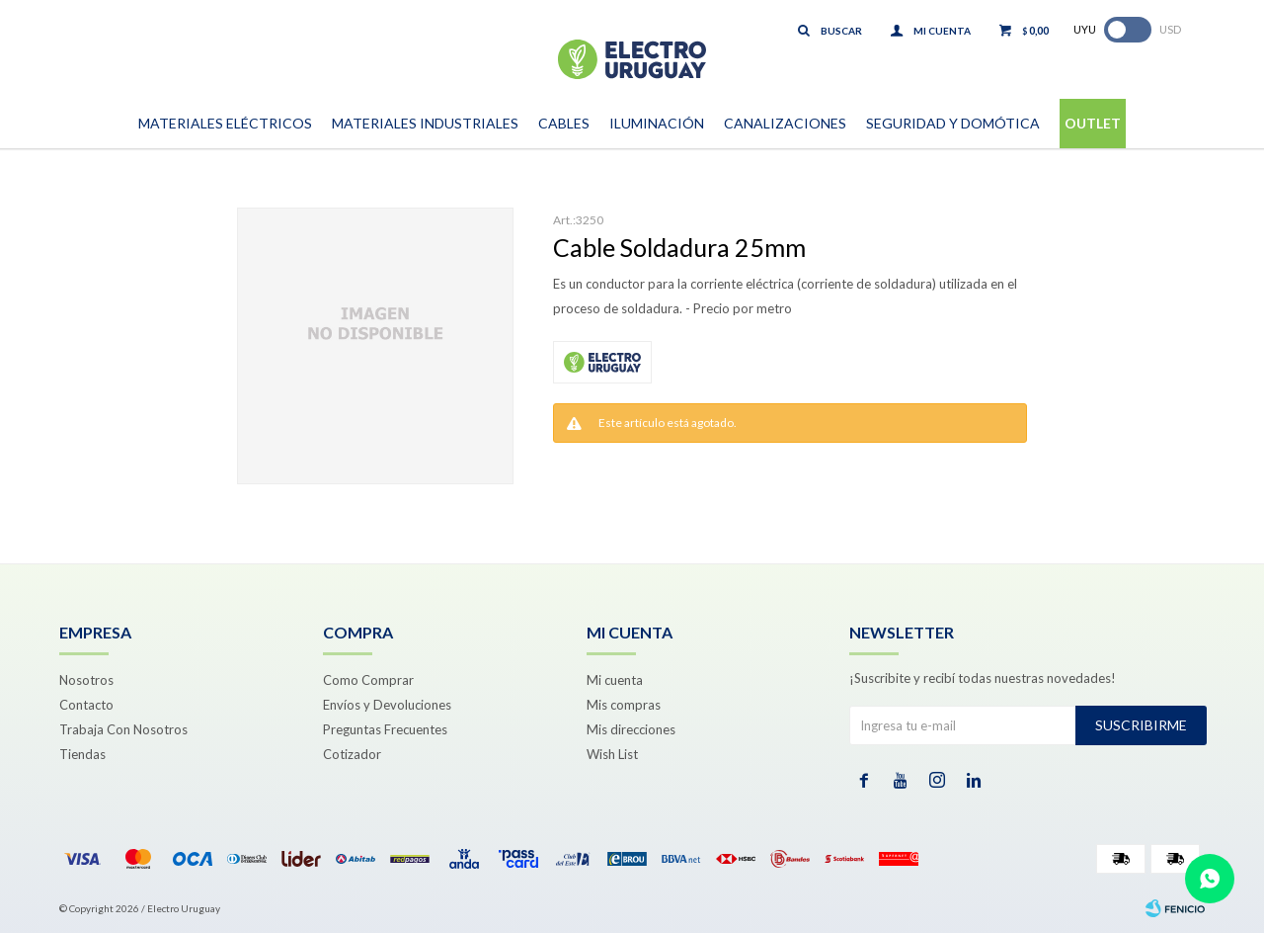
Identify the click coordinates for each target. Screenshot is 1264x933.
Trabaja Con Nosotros (123, 729)
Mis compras (624, 705)
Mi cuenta (615, 680)
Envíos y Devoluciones (387, 705)
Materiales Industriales (425, 123)
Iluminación (656, 123)
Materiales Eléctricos (225, 123)
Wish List (612, 754)
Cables (564, 123)
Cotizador (352, 754)
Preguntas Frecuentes (385, 729)
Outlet (1093, 123)
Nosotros (86, 680)
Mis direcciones (631, 729)
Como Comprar (368, 680)
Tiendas (82, 754)
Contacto (86, 705)
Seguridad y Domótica (953, 123)
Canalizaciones (785, 123)
